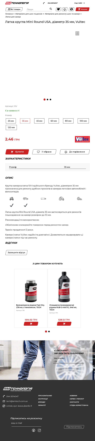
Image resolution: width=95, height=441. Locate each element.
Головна (9, 14)
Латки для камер (13, 17)
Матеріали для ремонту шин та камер (62, 14)
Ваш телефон (59, 358)
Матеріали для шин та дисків (28, 14)
